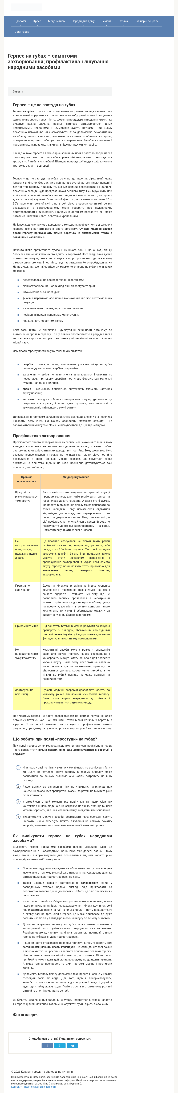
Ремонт (106, 21)
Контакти (16, 1086)
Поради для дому (83, 21)
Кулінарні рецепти (147, 21)
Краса (37, 21)
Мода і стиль (56, 21)
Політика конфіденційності (40, 1086)
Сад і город (22, 31)
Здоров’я (20, 21)
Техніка (123, 21)
